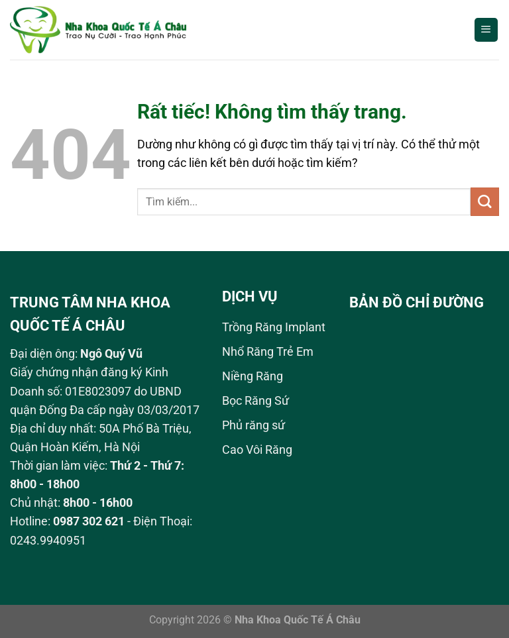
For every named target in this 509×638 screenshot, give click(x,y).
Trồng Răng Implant (273, 327)
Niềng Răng (252, 376)
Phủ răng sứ (253, 425)
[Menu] (486, 30)
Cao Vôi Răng (257, 449)
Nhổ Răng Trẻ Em (267, 351)
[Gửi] (485, 201)
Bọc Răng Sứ (255, 400)
